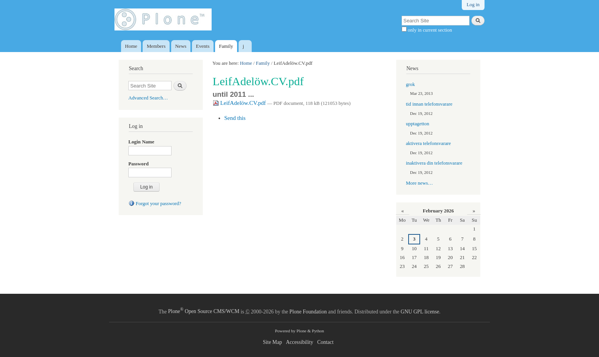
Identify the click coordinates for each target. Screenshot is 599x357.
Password (138, 164)
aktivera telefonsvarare (428, 143)
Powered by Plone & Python (299, 330)
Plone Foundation (308, 311)
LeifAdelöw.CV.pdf (240, 103)
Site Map (272, 342)
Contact (325, 342)
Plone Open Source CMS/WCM (203, 311)
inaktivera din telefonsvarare (434, 163)
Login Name (141, 142)
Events (202, 46)
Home (131, 46)
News (180, 46)
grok (410, 84)
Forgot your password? (154, 203)
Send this (235, 118)
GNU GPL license (419, 311)
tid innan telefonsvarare (429, 104)
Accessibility (299, 342)
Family (226, 46)
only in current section (429, 30)
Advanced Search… (148, 98)
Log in (473, 4)
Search (136, 68)
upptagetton (417, 123)
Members (156, 46)
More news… (419, 183)
